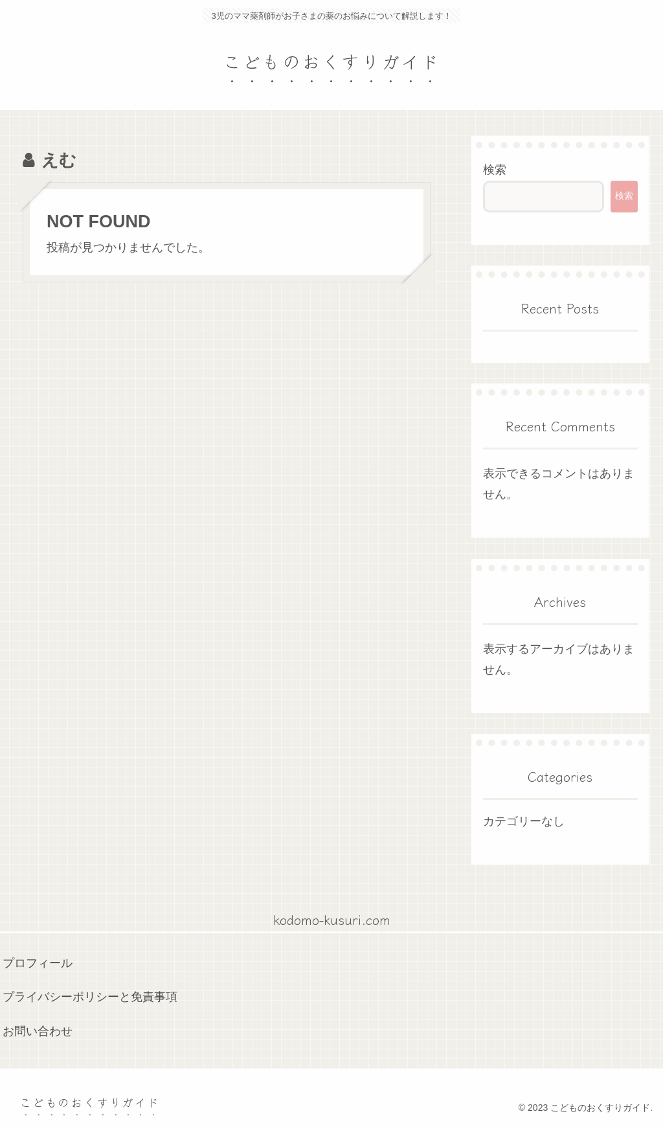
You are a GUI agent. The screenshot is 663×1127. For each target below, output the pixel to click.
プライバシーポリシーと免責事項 (90, 996)
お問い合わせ (38, 1031)
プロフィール (38, 963)
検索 (494, 169)
